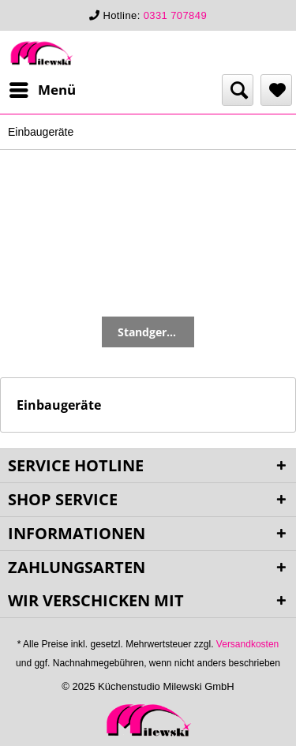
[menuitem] (42, 90)
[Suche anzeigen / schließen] (237, 90)
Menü (42, 88)
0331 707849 (175, 15)
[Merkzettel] (276, 90)
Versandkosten (247, 644)
